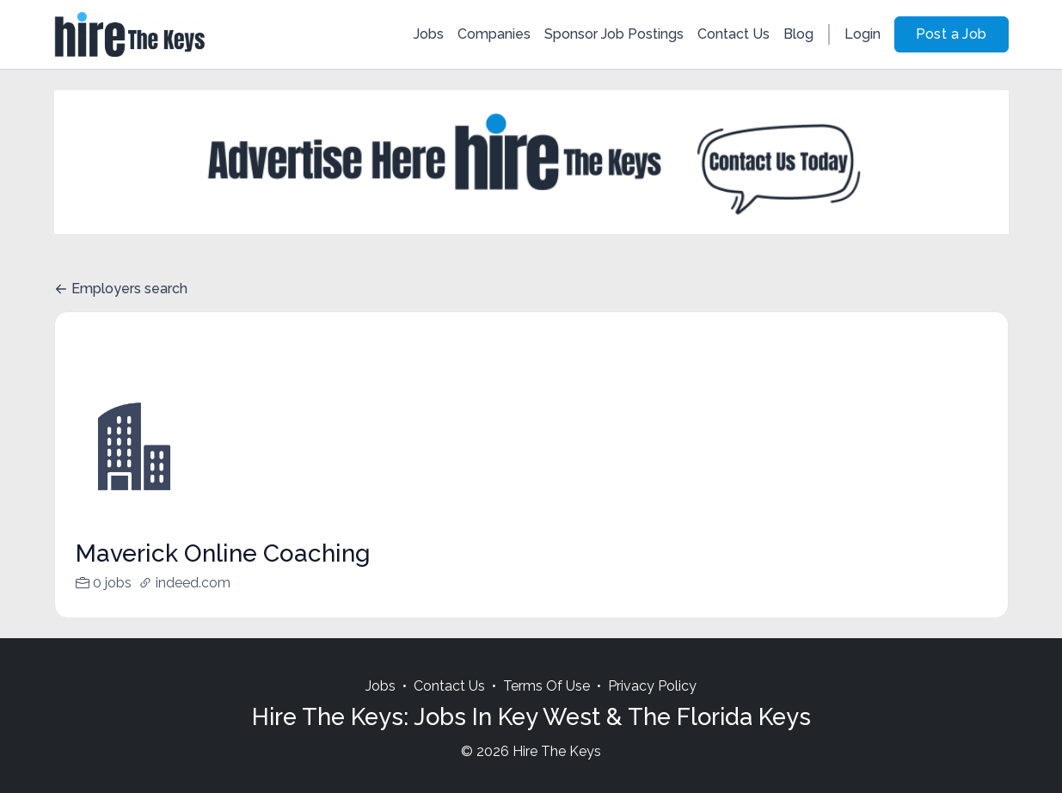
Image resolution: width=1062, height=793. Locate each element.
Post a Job (951, 34)
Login (862, 34)
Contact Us (733, 34)
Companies (494, 34)
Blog (798, 34)
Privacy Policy (652, 706)
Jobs (429, 34)
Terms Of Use (546, 706)
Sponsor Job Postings (614, 34)
